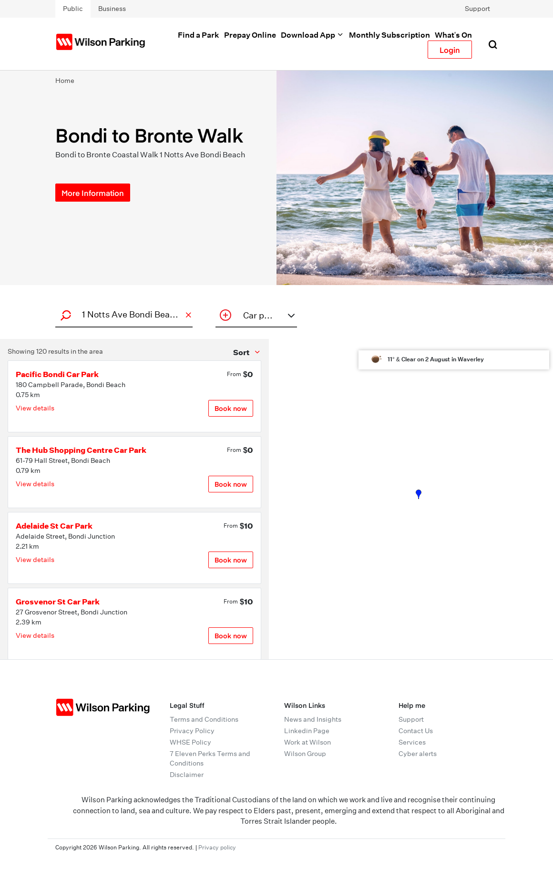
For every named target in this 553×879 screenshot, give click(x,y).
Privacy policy (217, 847)
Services (412, 742)
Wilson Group (305, 753)
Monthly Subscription (389, 35)
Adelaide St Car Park (54, 526)
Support (477, 8)
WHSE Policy (190, 742)
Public (73, 8)
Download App (312, 35)
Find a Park (198, 35)
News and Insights (312, 719)
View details (35, 408)
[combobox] (122, 314)
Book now (231, 408)
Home (64, 80)
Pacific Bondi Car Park (57, 374)
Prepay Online (250, 35)
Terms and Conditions (204, 719)
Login (450, 49)
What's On (453, 35)
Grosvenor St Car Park (58, 601)
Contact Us (416, 731)
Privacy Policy (192, 731)
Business (112, 8)
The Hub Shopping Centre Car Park (81, 450)
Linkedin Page (306, 731)
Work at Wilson (307, 742)
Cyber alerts (418, 753)
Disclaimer (187, 774)
